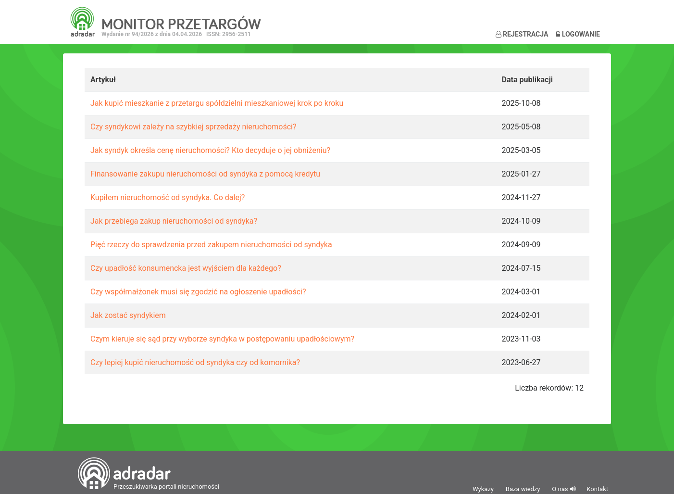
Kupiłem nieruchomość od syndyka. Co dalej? (167, 197)
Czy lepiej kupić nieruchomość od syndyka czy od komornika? (195, 362)
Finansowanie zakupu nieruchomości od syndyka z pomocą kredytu (205, 173)
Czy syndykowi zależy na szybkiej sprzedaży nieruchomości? (193, 126)
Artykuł (103, 79)
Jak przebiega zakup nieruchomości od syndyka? (173, 221)
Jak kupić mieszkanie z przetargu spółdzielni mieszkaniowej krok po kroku (216, 103)
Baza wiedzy (523, 489)
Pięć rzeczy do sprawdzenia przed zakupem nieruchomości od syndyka (211, 244)
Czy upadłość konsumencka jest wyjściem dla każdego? (185, 268)
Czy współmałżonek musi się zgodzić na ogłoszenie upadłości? (198, 291)
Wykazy (483, 489)
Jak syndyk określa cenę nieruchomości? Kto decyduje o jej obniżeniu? (210, 150)
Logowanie (578, 34)
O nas (560, 489)
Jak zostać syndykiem (128, 315)
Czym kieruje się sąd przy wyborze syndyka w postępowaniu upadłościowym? (222, 338)
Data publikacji (527, 79)
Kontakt (597, 489)
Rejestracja (522, 34)
